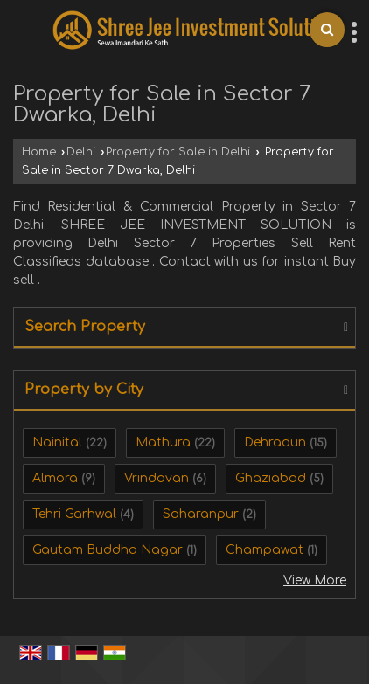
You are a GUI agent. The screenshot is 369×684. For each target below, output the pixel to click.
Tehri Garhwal (74, 514)
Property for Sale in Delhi (178, 152)
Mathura (163, 442)
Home (39, 152)
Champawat (264, 549)
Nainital (57, 442)
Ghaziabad (270, 478)
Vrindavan (156, 478)
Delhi (80, 152)
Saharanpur (201, 514)
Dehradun (275, 442)
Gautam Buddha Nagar (107, 549)
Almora (55, 478)
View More (314, 580)
